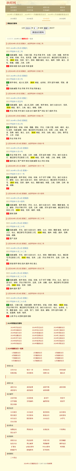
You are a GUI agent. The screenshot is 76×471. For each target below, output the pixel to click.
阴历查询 (30, 418)
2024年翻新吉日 (37, 343)
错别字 (62, 401)
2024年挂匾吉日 (16, 335)
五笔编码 (46, 10)
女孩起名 (46, 429)
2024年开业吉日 (16, 327)
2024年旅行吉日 (16, 333)
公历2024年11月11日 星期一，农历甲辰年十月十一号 (25, 166)
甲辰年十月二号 (16, 51)
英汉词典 (13, 404)
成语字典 (46, 387)
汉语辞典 (30, 398)
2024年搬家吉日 (59, 327)
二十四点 (13, 457)
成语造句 (13, 390)
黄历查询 (46, 412)
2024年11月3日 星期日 (18, 76)
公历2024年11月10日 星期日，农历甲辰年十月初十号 (25, 143)
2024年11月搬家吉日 (31, 463)
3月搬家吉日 (59, 353)
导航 (68, 2)
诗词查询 (30, 373)
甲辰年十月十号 (16, 152)
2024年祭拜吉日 (16, 341)
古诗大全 (30, 7)
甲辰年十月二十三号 (18, 276)
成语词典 (62, 387)
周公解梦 (30, 443)
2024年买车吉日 (37, 338)
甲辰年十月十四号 (17, 201)
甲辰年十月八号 (16, 124)
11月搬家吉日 (37, 361)
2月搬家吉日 (37, 353)
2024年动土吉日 (37, 330)
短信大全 (13, 443)
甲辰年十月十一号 (17, 174)
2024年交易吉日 (59, 338)
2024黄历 (13, 18)
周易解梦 (46, 443)
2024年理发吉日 (59, 333)
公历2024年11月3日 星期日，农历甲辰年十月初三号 (25, 71)
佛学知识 (62, 443)
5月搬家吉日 (37, 355)
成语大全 (46, 7)
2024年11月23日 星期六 (19, 273)
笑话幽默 (62, 440)
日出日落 (13, 421)
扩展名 (13, 447)
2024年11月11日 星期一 (19, 171)
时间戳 (62, 447)
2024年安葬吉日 (37, 335)
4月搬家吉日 (16, 355)
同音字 (62, 10)
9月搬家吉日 (59, 358)
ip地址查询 (30, 447)
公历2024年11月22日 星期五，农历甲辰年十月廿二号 (25, 243)
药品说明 (30, 440)
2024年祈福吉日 (59, 341)
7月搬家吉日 (16, 358)
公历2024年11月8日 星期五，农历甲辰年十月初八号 (25, 116)
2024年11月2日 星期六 (18, 48)
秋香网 (12, 2)
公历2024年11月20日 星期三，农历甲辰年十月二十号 (25, 218)
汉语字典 (30, 10)
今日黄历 (13, 10)
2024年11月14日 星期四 (19, 198)
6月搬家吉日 (59, 355)
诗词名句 (46, 370)
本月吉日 (13, 418)
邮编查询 (30, 450)
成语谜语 (30, 390)
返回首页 (13, 7)
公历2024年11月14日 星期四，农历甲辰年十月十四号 (25, 193)
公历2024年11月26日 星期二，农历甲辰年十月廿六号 (25, 293)
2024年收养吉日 (37, 341)
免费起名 (13, 429)
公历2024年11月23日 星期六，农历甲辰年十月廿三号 (25, 268)
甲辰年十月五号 (16, 102)
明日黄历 (13, 415)
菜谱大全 (13, 440)
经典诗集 (13, 373)
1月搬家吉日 (16, 353)
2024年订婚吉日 (59, 330)
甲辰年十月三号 (16, 79)
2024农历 (30, 18)
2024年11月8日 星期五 (18, 120)
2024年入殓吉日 (59, 335)
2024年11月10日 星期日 (19, 148)
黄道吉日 (46, 415)
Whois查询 (46, 447)
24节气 (62, 418)
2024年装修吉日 (37, 333)
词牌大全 (46, 373)
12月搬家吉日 (59, 361)
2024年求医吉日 (59, 343)
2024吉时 (62, 18)
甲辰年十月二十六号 (18, 302)
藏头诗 (62, 7)
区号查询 (46, 450)
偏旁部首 (46, 401)
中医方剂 (46, 440)
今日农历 (30, 412)
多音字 (46, 398)
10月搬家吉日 (16, 361)
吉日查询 (62, 412)
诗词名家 (62, 370)
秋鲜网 (49, 463)
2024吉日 (46, 18)
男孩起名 (30, 429)
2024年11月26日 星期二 (19, 298)
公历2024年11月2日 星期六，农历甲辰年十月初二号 (25, 43)
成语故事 (30, 387)
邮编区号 (13, 450)
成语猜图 (46, 390)
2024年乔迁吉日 (37, 327)
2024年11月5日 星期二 (18, 98)
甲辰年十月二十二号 (18, 252)
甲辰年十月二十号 (17, 227)
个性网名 (62, 429)
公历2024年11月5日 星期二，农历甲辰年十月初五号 (25, 93)
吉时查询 (62, 415)
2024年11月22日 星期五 (19, 248)
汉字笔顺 (13, 401)
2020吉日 (46, 418)
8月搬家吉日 (37, 358)
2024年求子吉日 (16, 338)
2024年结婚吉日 (16, 330)
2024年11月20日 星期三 (19, 223)
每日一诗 (30, 370)
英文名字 (13, 432)
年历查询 (30, 415)
